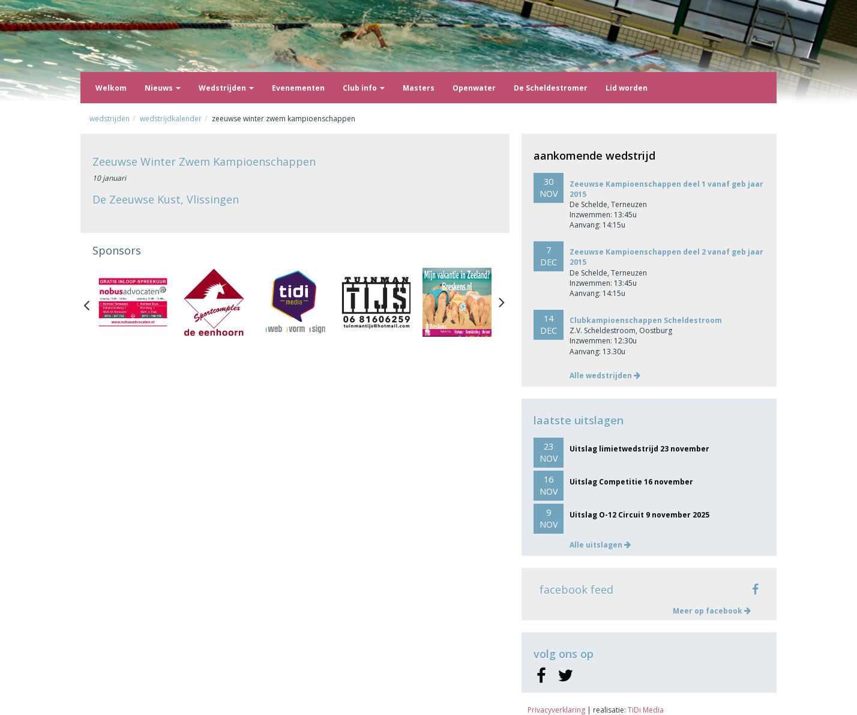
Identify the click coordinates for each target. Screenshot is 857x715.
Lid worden (627, 88)
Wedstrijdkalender (171, 118)
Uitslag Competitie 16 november (631, 482)
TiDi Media (646, 710)
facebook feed (576, 589)
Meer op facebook (712, 611)
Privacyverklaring (556, 710)
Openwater (474, 88)
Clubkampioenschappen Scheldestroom (646, 320)
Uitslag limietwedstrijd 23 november (639, 449)
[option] (132, 302)
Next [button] (502, 303)
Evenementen (298, 88)
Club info (364, 88)
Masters (419, 88)
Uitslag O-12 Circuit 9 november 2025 (639, 515)
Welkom (111, 88)
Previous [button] (92, 303)
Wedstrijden (226, 88)
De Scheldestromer (551, 88)
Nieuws (163, 88)
